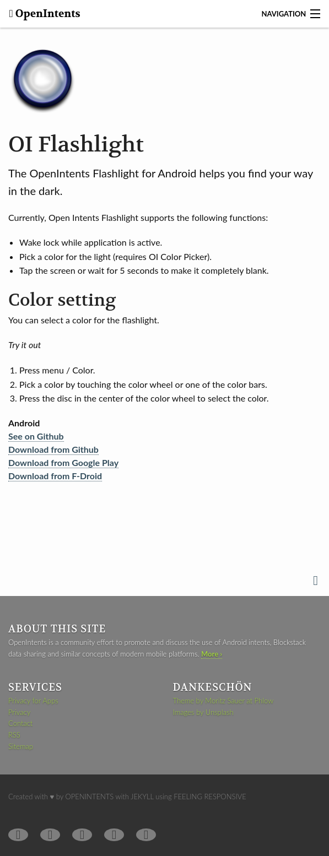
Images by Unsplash (203, 712)
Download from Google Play (63, 462)
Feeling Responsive (210, 796)
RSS (14, 734)
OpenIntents (46, 13)
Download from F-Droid (55, 475)
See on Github (36, 436)
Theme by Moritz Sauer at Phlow (223, 700)
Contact (20, 723)
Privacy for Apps (33, 700)
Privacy (19, 712)
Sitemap (20, 746)
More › (211, 653)
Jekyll (142, 796)
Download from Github (53, 449)
